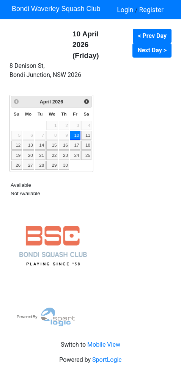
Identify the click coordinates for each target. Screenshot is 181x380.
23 (65, 155)
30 (65, 165)
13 (30, 144)
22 (54, 155)
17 (76, 144)
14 (41, 144)
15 (54, 144)
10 (76, 135)
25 (87, 155)
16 (65, 144)
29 (54, 165)
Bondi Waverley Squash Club (56, 9)
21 (41, 155)
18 (87, 144)
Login (126, 10)
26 (18, 165)
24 (76, 155)
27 (30, 165)
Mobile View (103, 344)
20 (30, 155)
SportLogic (107, 359)
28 (41, 165)
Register (151, 10)
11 (87, 135)
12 (18, 144)
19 (18, 155)
